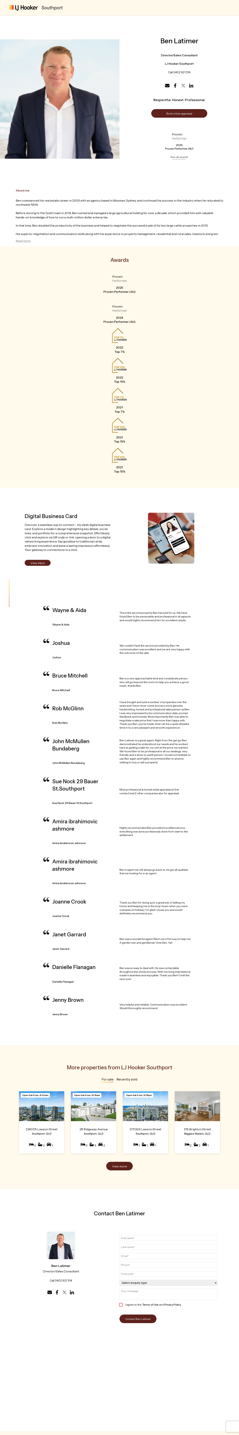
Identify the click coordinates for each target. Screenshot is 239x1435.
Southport (52, 7)
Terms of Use (150, 1305)
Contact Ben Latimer (138, 1319)
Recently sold (127, 1080)
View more (119, 1166)
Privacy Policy (172, 1305)
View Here (37, 563)
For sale (108, 1080)
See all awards (179, 157)
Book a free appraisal (179, 113)
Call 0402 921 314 (179, 72)
